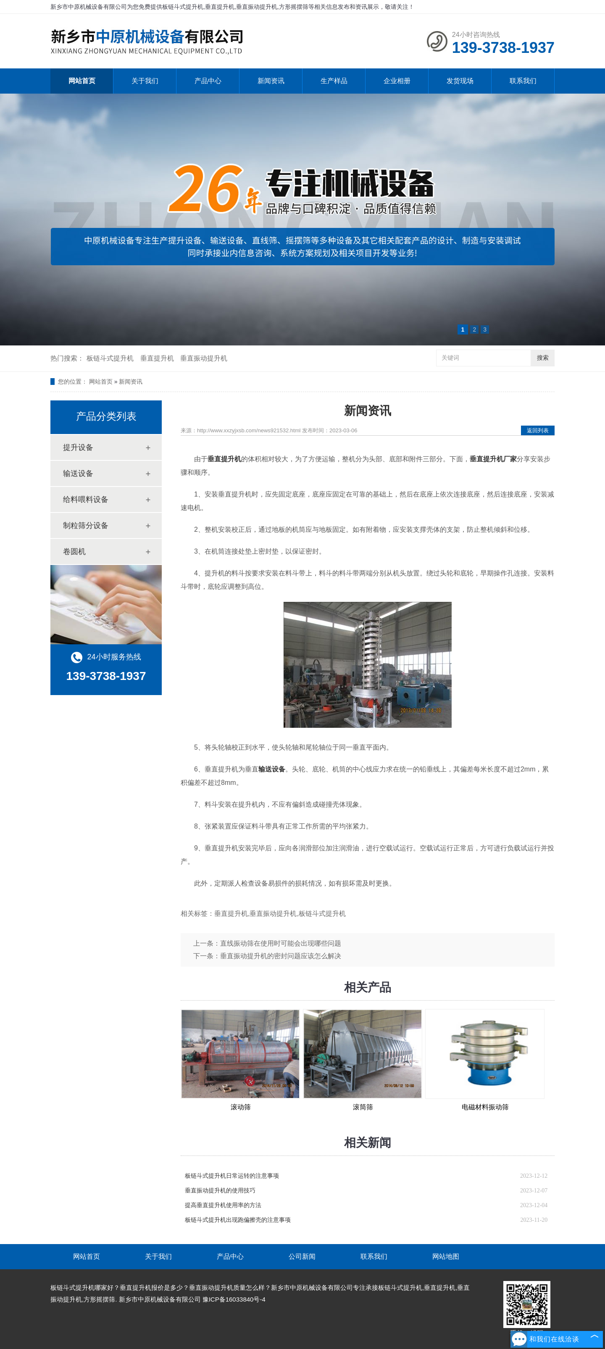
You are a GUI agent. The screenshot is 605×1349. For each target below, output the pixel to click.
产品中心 (208, 80)
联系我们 (523, 80)
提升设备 (78, 447)
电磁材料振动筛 (485, 1107)
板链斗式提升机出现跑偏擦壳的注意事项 (238, 1220)
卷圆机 (74, 551)
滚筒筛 (363, 1107)
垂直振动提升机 (203, 358)
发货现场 (460, 80)
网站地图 (445, 1256)
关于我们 (145, 80)
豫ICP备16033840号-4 (234, 1299)
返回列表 (538, 430)
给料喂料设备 (85, 499)
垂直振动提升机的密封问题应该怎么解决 (280, 955)
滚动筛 (241, 1107)
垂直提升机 (157, 358)
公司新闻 (302, 1256)
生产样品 (334, 80)
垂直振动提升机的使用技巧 (220, 1190)
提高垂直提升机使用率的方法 (223, 1205)
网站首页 (81, 80)
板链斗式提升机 (110, 358)
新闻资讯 (271, 80)
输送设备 (78, 473)
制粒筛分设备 (85, 525)
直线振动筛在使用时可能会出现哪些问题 (280, 943)
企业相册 (397, 80)
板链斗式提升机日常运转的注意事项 (232, 1176)
